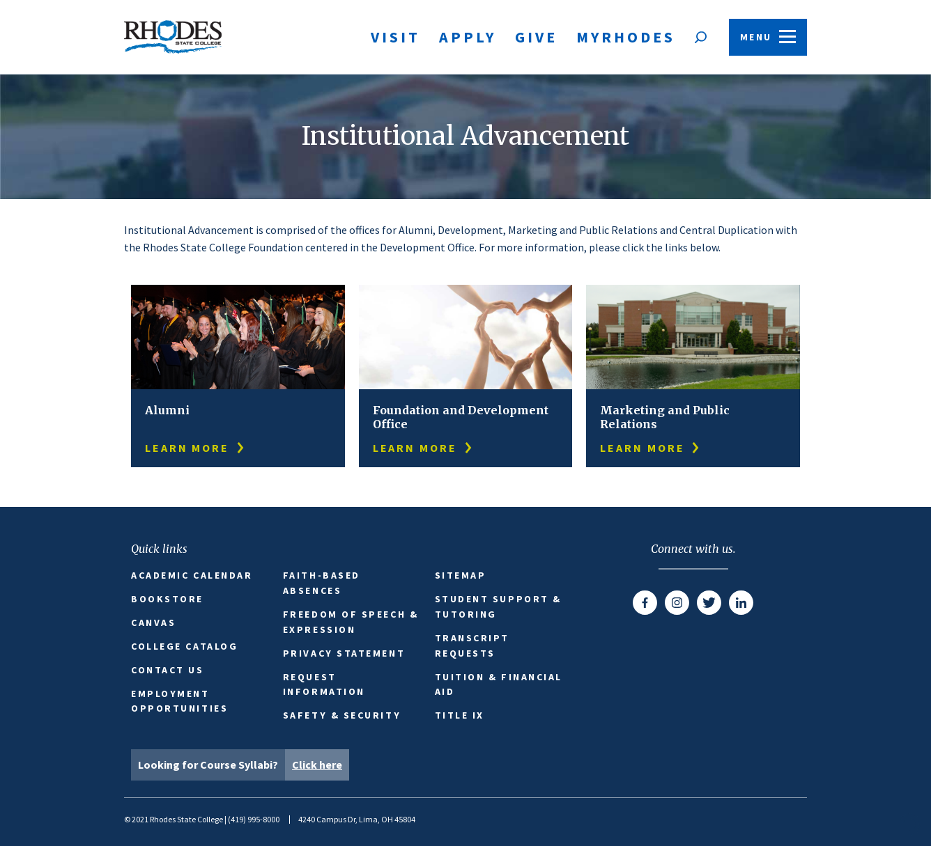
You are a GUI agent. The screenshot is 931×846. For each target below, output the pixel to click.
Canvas (153, 622)
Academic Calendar (191, 575)
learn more (195, 447)
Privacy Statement (344, 653)
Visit (395, 37)
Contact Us (167, 670)
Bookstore (167, 599)
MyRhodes (625, 37)
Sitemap (460, 575)
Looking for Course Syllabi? (243, 765)
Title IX (459, 715)
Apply (467, 37)
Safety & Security (342, 715)
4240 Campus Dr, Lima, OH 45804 (356, 819)
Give (536, 37)
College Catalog (184, 646)
